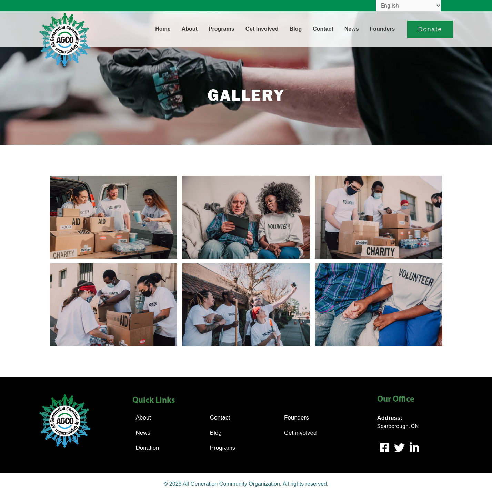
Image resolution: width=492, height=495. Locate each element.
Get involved (262, 29)
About (190, 29)
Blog (296, 29)
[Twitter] (399, 447)
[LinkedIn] (414, 447)
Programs (221, 29)
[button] (430, 29)
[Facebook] (384, 447)
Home (162, 29)
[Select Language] (408, 5)
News (351, 29)
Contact (323, 29)
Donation (147, 448)
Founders (382, 29)
